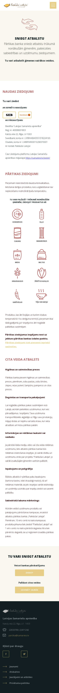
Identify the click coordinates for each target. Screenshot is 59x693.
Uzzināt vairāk (29, 590)
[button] (53, 5)
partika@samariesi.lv (19, 635)
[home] (15, 5)
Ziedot (29, 572)
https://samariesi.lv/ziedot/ (38, 157)
